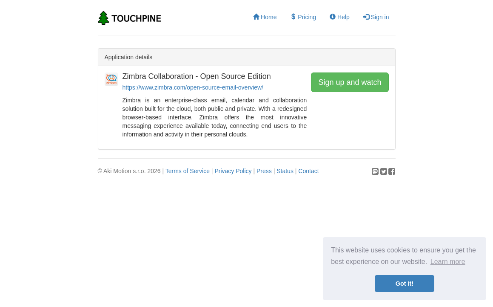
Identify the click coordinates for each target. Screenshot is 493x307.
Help (340, 17)
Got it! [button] (404, 283)
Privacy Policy (232, 171)
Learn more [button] (447, 261)
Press (264, 171)
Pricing (303, 17)
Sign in (376, 17)
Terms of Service (187, 171)
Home (264, 17)
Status (285, 171)
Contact (308, 171)
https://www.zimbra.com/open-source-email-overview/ (193, 87)
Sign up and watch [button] (349, 82)
